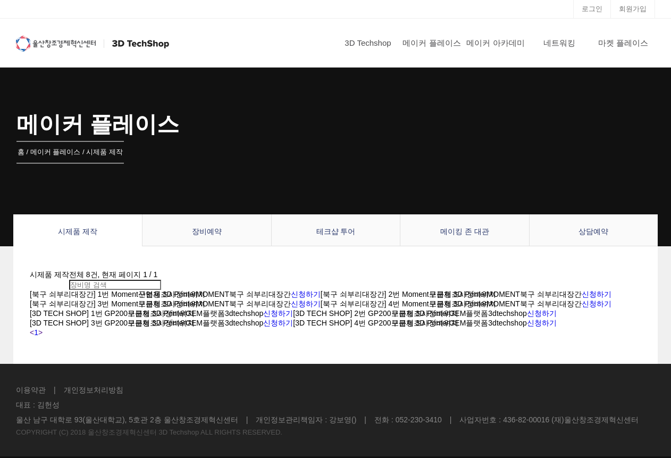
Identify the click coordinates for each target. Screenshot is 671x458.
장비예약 (207, 231)
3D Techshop (368, 42)
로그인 (592, 9)
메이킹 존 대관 (464, 231)
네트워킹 (559, 42)
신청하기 (306, 294)
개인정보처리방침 (93, 390)
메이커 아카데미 (495, 42)
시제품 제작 (77, 231)
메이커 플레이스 (431, 42)
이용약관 (31, 390)
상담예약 (593, 231)
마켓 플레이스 (623, 42)
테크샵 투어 (336, 231)
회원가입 (633, 9)
